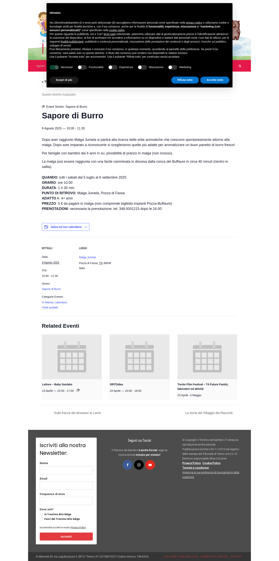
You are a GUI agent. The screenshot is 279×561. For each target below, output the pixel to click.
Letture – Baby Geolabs (57, 384)
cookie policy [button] (116, 30)
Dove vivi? (46, 509)
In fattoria (47, 302)
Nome (44, 463)
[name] (66, 470)
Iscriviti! (66, 536)
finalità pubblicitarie (72, 41)
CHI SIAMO (170, 556)
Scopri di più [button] (64, 79)
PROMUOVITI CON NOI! (214, 556)
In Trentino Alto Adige (57, 514)
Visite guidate (50, 307)
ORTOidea (116, 384)
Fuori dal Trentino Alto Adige (62, 519)
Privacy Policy (78, 527)
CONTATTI (236, 556)
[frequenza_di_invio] (66, 501)
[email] (66, 485)
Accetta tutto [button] (215, 79)
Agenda (40, 66)
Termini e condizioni (195, 467)
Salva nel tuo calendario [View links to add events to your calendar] (66, 226)
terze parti (110, 34)
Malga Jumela (87, 257)
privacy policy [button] (194, 22)
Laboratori (61, 302)
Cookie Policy (211, 463)
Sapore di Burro (51, 289)
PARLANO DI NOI (189, 556)
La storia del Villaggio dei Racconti (209, 413)
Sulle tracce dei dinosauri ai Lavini (77, 413)
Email (43, 478)
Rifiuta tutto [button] (185, 79)
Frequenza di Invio (52, 494)
